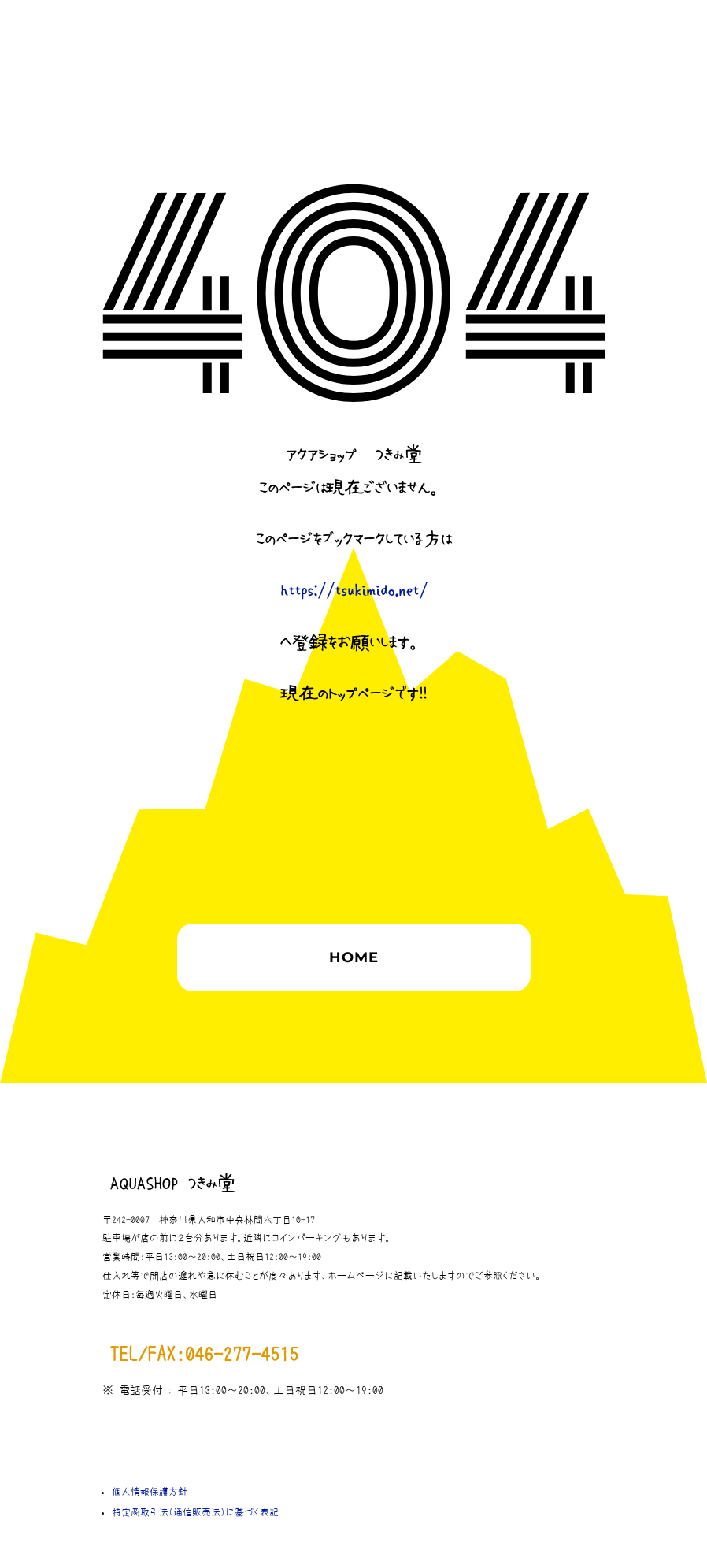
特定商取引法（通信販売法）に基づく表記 (195, 1512)
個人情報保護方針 (149, 1491)
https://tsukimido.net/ (354, 591)
